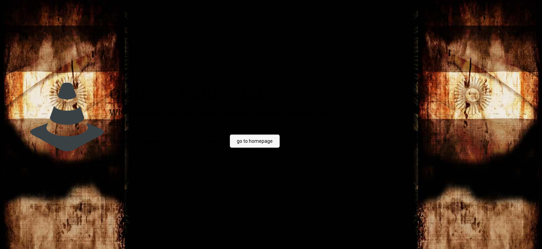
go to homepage (255, 141)
